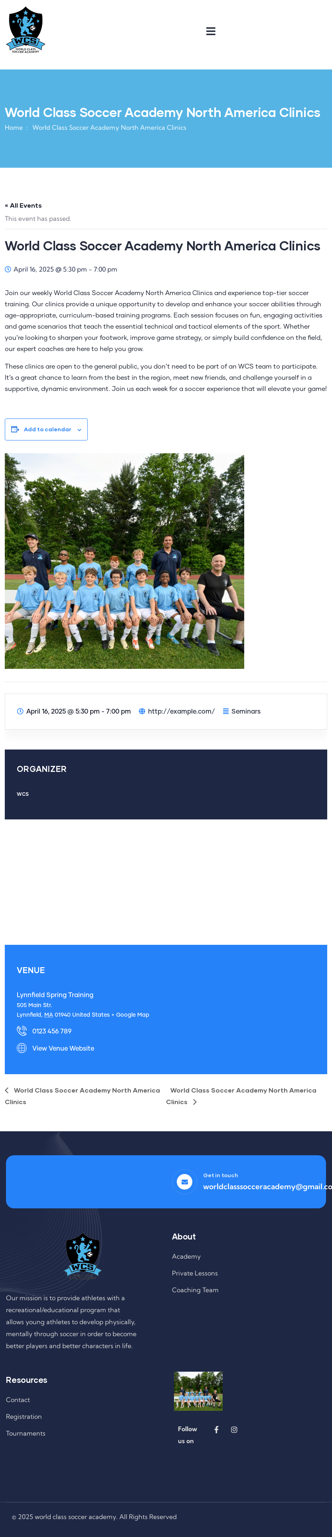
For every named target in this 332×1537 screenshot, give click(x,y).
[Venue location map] (166, 881)
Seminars (246, 711)
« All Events (23, 205)
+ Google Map (130, 1015)
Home (14, 127)
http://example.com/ (181, 711)
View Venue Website (63, 1048)
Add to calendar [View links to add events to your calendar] (47, 429)
